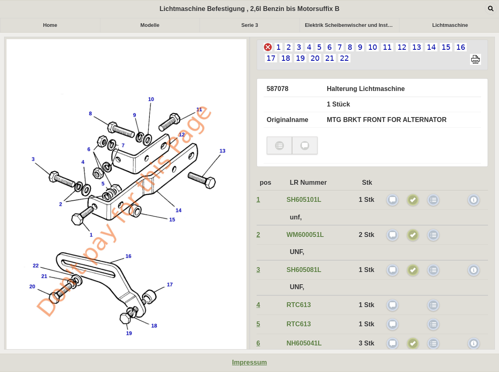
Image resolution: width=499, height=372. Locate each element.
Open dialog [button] (491, 8)
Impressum (249, 362)
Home (50, 25)
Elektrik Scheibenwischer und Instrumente (352, 25)
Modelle (150, 25)
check (392, 200)
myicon (474, 200)
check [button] (279, 145)
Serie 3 (249, 25)
